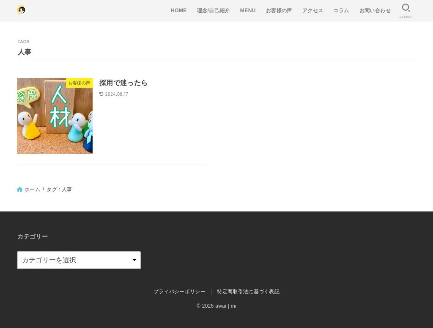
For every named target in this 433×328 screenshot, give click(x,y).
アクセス (312, 11)
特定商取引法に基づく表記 (248, 292)
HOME (179, 11)
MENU (248, 11)
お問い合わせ (375, 11)
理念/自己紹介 (213, 11)
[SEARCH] (406, 11)
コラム (341, 11)
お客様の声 (279, 11)
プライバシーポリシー (179, 292)
